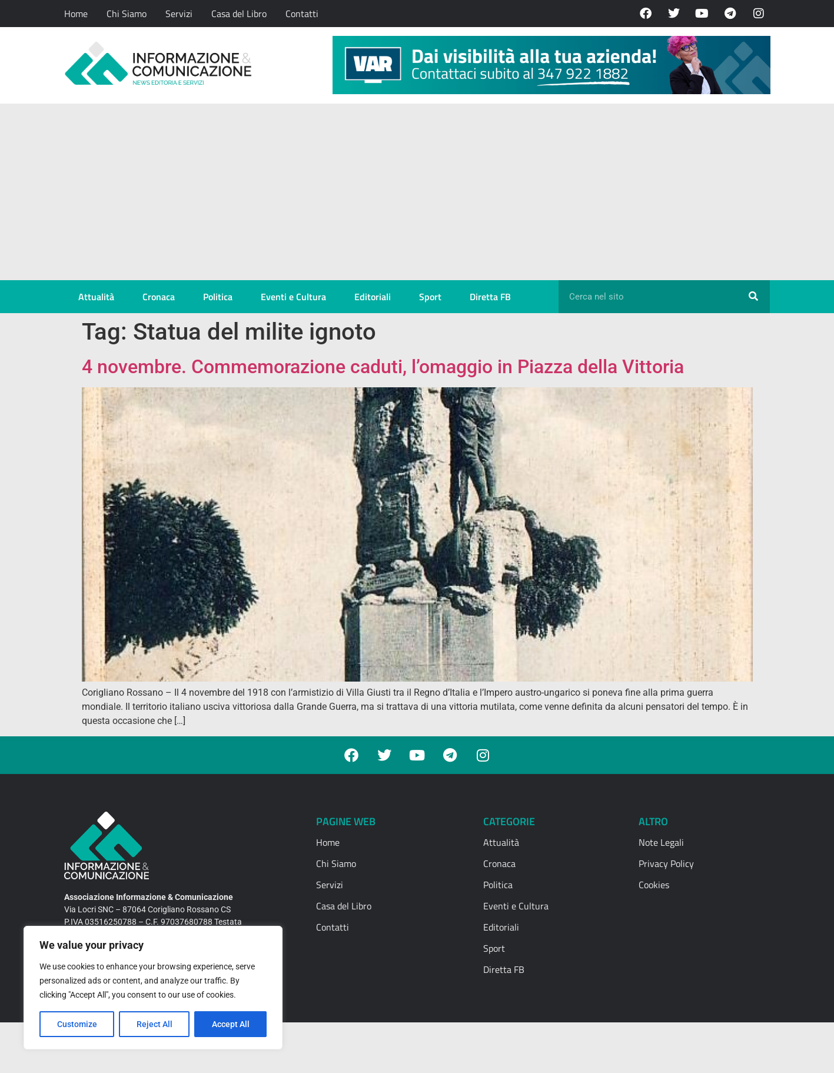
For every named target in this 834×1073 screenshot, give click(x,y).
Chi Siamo (127, 13)
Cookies (654, 885)
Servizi (178, 13)
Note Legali (661, 842)
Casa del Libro (239, 13)
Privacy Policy (666, 863)
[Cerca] (753, 296)
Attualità (96, 297)
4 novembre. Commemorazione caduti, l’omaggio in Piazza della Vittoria (383, 367)
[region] (153, 987)
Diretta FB (490, 297)
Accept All (231, 1024)
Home (76, 13)
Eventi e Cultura (293, 297)
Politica (217, 297)
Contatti (301, 13)
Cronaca (158, 297)
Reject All (154, 1024)
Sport (430, 297)
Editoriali (372, 297)
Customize (77, 1024)
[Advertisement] (417, 191)
